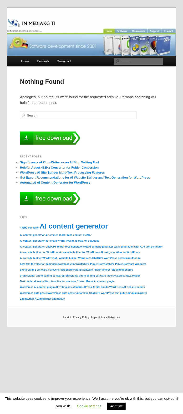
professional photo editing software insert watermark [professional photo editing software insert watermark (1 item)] (95, 275)
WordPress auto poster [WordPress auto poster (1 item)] (34, 293)
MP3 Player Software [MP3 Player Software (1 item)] (96, 264)
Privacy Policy (81, 317)
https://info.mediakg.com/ (105, 317)
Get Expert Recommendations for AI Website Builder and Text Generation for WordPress (85, 177)
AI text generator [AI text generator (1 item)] (152, 246)
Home (25, 61)
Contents (43, 61)
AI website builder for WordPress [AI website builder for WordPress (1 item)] (40, 252)
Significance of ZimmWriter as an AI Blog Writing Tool (59, 162)
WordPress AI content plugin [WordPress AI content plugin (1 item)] (97, 281)
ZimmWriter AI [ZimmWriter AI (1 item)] (28, 298)
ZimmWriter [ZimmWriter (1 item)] (140, 293)
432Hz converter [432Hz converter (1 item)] (30, 227)
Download (64, 61)
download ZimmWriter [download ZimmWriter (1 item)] (71, 264)
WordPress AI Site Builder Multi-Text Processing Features (62, 172)
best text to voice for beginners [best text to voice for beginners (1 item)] (39, 264)
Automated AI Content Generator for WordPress (55, 182)
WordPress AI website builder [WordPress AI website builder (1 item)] (127, 287)
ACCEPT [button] (116, 406)
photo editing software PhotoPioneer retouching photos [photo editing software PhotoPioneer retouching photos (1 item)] (99, 269)
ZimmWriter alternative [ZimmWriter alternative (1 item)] (51, 298)
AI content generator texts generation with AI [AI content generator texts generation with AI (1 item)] (115, 246)
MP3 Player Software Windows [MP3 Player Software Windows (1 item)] (127, 264)
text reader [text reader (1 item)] (133, 275)
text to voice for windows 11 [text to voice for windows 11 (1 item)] (63, 281)
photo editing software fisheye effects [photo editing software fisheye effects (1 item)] (43, 269)
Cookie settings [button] (89, 406)
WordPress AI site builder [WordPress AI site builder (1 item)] (94, 287)
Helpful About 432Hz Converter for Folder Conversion (59, 167)
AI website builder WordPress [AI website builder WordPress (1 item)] (38, 258)
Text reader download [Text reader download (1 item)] (33, 281)
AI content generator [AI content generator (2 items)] (74, 226)
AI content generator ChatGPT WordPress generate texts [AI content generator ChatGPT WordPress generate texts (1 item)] (54, 246)
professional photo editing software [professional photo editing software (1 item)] (41, 275)
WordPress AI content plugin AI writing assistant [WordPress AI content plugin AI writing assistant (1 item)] (49, 287)
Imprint (67, 317)
